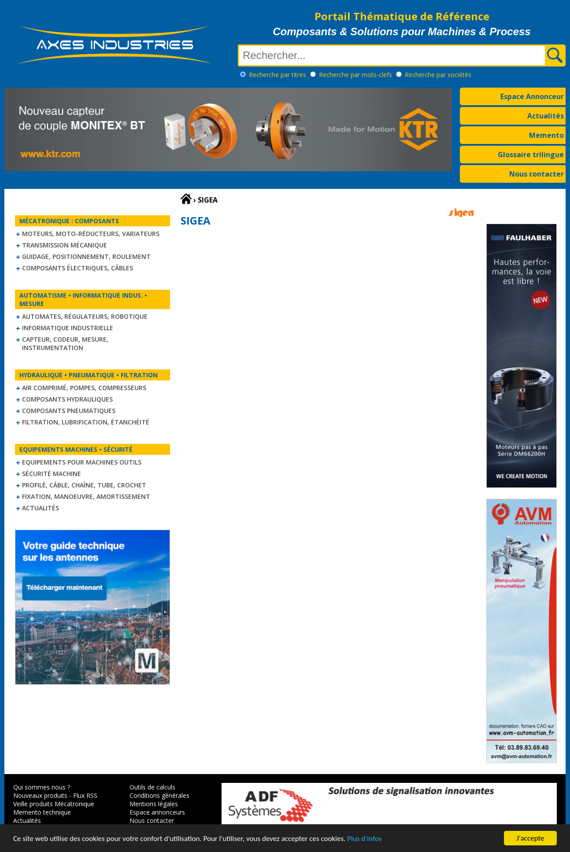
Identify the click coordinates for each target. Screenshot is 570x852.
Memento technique (42, 812)
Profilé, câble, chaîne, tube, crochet (84, 485)
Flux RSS (85, 795)
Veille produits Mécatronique (53, 804)
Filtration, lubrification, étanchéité (85, 422)
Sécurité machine (51, 473)
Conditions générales (159, 795)
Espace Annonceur (532, 96)
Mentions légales (154, 804)
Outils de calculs (152, 787)
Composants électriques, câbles (77, 268)
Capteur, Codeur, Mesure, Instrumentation (65, 343)
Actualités (545, 116)
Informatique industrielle (67, 328)
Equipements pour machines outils (81, 462)
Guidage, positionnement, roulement (86, 256)
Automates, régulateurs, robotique (85, 316)
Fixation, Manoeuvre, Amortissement (86, 496)
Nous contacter (536, 174)
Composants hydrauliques (67, 399)
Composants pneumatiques (68, 410)
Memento (546, 135)
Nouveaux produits (40, 795)
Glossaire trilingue (531, 154)
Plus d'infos (364, 839)
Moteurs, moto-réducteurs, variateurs (90, 233)
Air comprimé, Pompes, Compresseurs (84, 388)
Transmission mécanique (64, 245)
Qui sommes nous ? (41, 787)
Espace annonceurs (157, 812)
